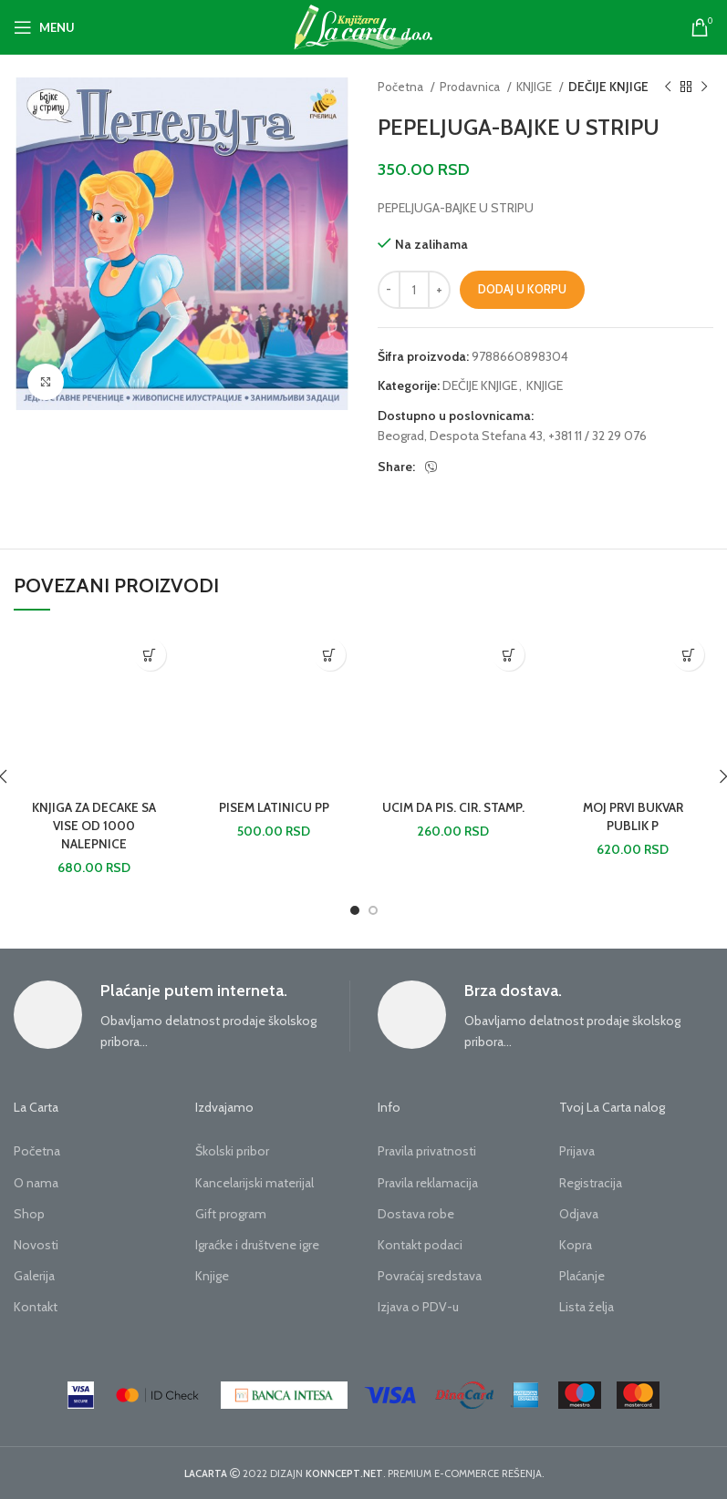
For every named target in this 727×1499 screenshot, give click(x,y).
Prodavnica (471, 86)
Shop (29, 1214)
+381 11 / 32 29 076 (597, 435)
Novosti (36, 1245)
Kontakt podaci (420, 1245)
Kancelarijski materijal (254, 1183)
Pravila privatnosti (427, 1151)
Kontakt (35, 1307)
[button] (150, 655)
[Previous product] (668, 87)
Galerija (34, 1276)
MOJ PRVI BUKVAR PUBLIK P (632, 816)
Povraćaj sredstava (430, 1276)
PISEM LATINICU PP (274, 807)
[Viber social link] (431, 467)
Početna (402, 86)
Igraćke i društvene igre (257, 1245)
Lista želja (586, 1307)
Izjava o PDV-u (418, 1307)
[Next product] (704, 87)
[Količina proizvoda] (414, 290)
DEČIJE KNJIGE (608, 86)
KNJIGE (535, 86)
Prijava (577, 1151)
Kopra (575, 1245)
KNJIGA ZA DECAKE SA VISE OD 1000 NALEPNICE (94, 825)
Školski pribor (232, 1151)
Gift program (230, 1214)
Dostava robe (416, 1214)
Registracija (590, 1183)
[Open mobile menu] (44, 27)
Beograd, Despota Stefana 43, (461, 435)
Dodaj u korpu (522, 289)
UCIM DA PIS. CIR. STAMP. (453, 816)
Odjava (578, 1214)
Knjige (212, 1276)
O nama (36, 1183)
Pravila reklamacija (428, 1183)
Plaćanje (582, 1276)
